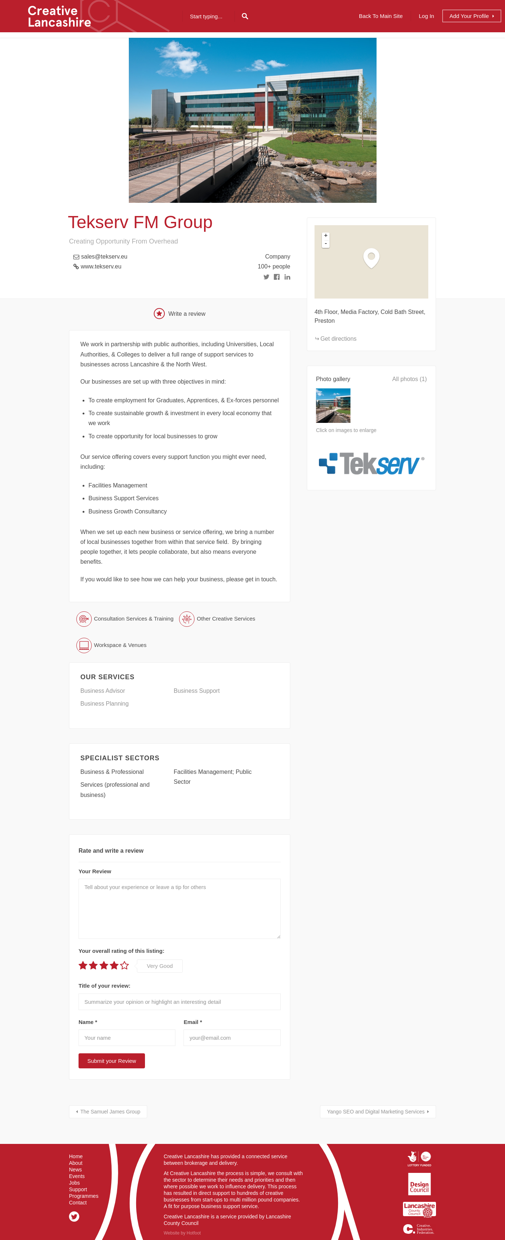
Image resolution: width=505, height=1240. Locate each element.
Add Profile (469, 16)
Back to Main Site (381, 16)
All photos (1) (409, 379)
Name (88, 1022)
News (75, 1170)
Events (77, 1176)
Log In (426, 16)
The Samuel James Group (110, 1112)
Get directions (338, 339)
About (76, 1163)
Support (78, 1189)
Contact (78, 1203)
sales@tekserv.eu (104, 256)
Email (193, 1022)
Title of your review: (104, 986)
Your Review (95, 871)
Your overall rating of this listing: (121, 951)
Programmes (83, 1196)
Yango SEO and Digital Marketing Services (376, 1112)
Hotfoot (193, 1233)
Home (76, 1156)
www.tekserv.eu (101, 266)
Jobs (74, 1183)
